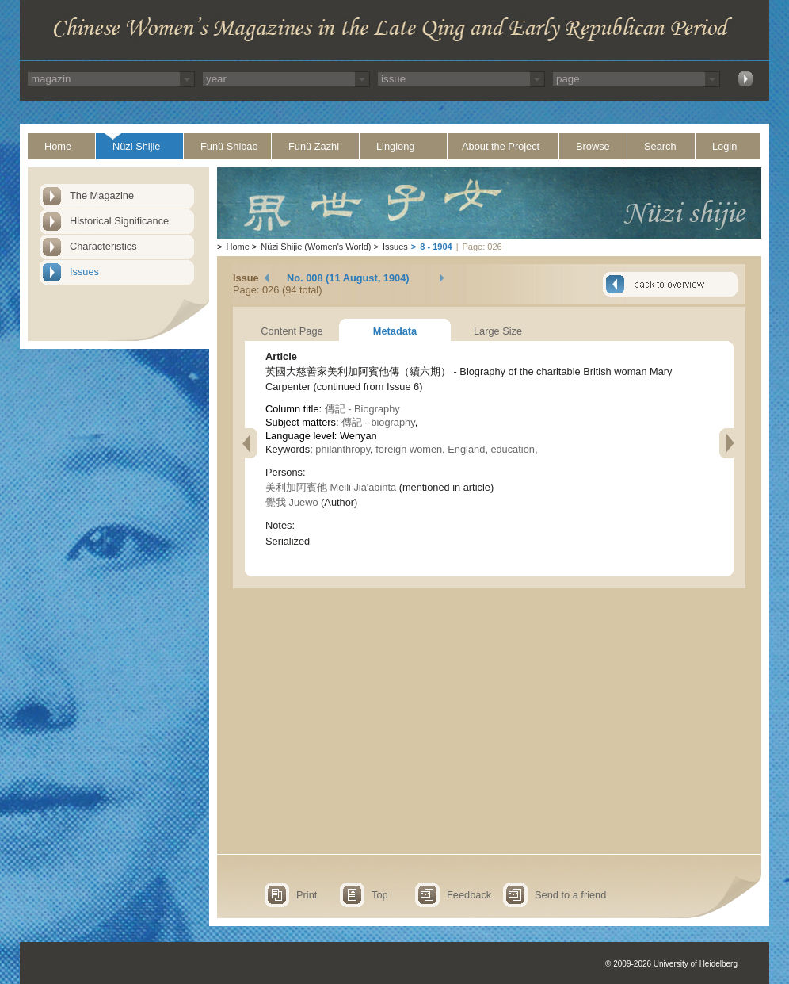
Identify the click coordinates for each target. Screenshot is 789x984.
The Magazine (102, 195)
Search (660, 146)
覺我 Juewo (291, 502)
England (466, 449)
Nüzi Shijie (136, 146)
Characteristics (103, 246)
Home (57, 146)
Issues (84, 272)
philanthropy (342, 449)
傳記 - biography (378, 422)
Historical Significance (119, 221)
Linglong (395, 146)
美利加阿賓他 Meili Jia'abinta (330, 487)
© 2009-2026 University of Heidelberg (671, 963)
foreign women (408, 449)
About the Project (500, 146)
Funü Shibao (229, 146)
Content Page (291, 331)
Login (724, 146)
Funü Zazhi (313, 146)
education (512, 449)
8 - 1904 (436, 246)
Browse (593, 146)
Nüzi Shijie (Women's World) (316, 246)
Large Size (498, 331)
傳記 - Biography (362, 409)
